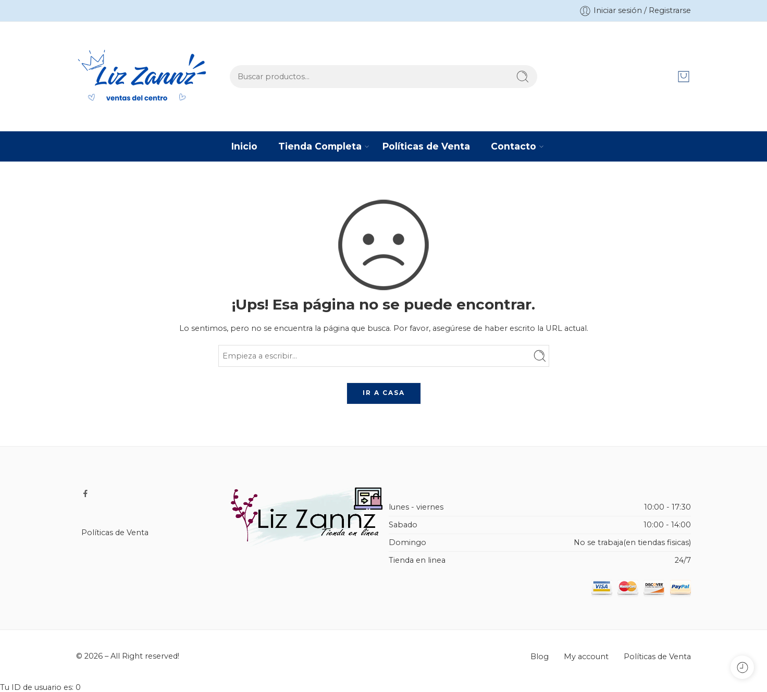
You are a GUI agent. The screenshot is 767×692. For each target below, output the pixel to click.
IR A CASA (384, 393)
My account (586, 656)
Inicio (244, 146)
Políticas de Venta (426, 146)
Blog (539, 656)
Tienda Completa (320, 146)
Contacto (513, 146)
